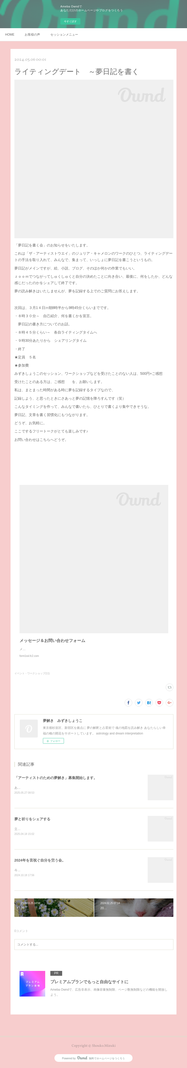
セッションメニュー (64, 34)
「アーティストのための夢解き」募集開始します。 (55, 778)
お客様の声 (32, 34)
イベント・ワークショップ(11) (32, 673)
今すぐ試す (70, 21)
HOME (9, 34)
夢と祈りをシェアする (32, 819)
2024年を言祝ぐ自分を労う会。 (40, 861)
